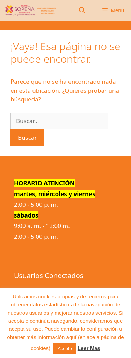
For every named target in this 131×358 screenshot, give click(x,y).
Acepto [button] (65, 348)
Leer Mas (89, 348)
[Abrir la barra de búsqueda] (82, 10)
